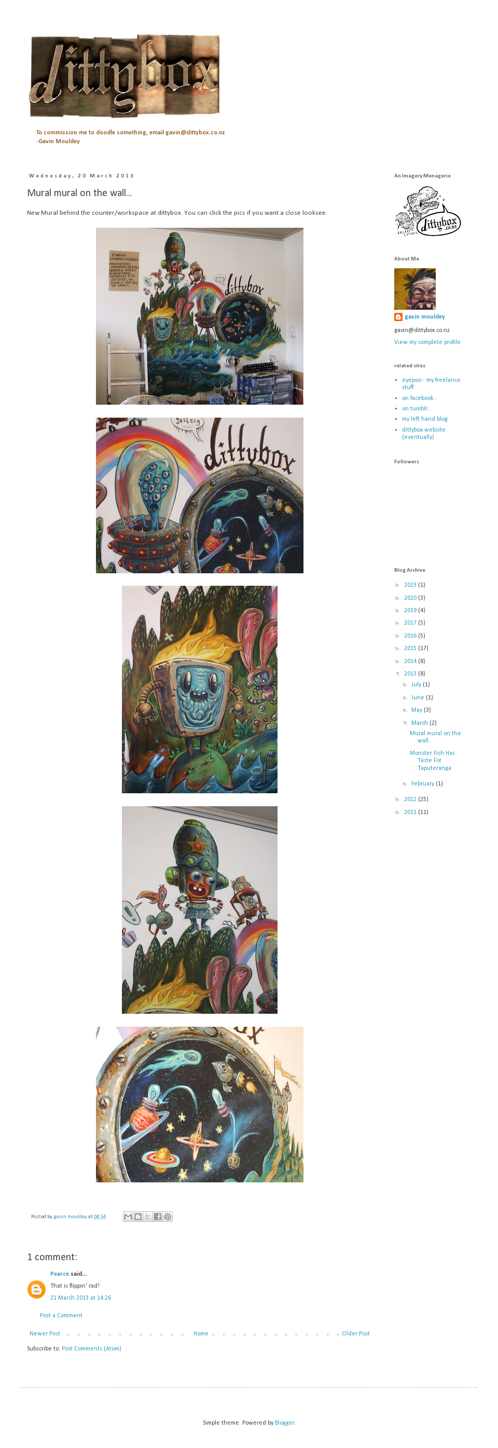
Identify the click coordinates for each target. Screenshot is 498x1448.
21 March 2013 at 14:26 (80, 1298)
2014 (411, 661)
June (418, 698)
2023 (411, 585)
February (423, 784)
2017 (411, 623)
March (420, 723)
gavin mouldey (425, 317)
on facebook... (420, 398)
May (417, 710)
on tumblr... (416, 409)
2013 (411, 674)
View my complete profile (427, 342)
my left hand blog (425, 419)
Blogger (284, 1423)
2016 (411, 636)
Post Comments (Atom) (91, 1349)
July (417, 685)
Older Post (356, 1334)
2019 (411, 611)
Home (201, 1334)
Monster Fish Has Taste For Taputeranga (432, 760)
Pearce (59, 1274)
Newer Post (45, 1334)
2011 (411, 812)
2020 (411, 598)
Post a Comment (61, 1316)
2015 (411, 648)
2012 (411, 799)
